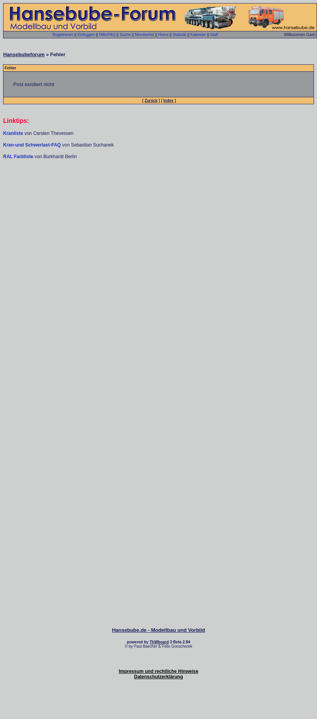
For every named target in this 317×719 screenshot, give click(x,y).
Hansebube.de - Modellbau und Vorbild (158, 630)
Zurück (151, 100)
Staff (214, 35)
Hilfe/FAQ (107, 35)
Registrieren (62, 35)
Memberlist (144, 35)
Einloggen (85, 35)
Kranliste (13, 133)
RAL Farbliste (19, 156)
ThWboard (159, 642)
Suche (125, 35)
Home (163, 35)
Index (169, 100)
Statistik (179, 35)
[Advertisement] (157, 238)
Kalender (198, 35)
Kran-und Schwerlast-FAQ (32, 145)
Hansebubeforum (24, 54)
